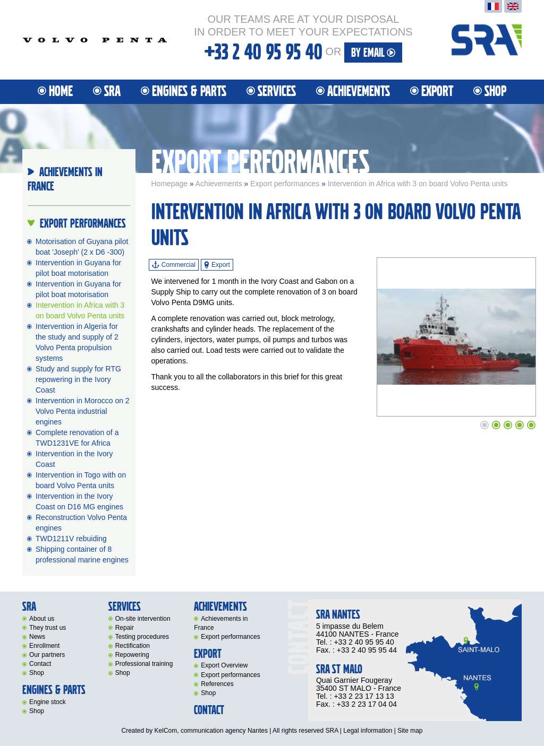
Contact (40, 663)
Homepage (169, 183)
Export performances (284, 183)
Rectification (132, 645)
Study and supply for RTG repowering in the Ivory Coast (78, 379)
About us (41, 618)
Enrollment (44, 645)
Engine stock (47, 702)
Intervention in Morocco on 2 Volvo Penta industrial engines (83, 411)
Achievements (358, 91)
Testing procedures (142, 636)
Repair (124, 627)
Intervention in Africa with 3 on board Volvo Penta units (418, 183)
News (37, 636)
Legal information (367, 730)
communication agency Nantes (224, 730)
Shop (495, 91)
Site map (409, 730)
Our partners (47, 654)
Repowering (132, 654)
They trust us (47, 627)
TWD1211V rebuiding (71, 538)
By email (373, 53)
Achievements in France (221, 623)
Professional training (144, 663)
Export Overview (224, 665)
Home (61, 91)
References (217, 684)
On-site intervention (143, 618)
